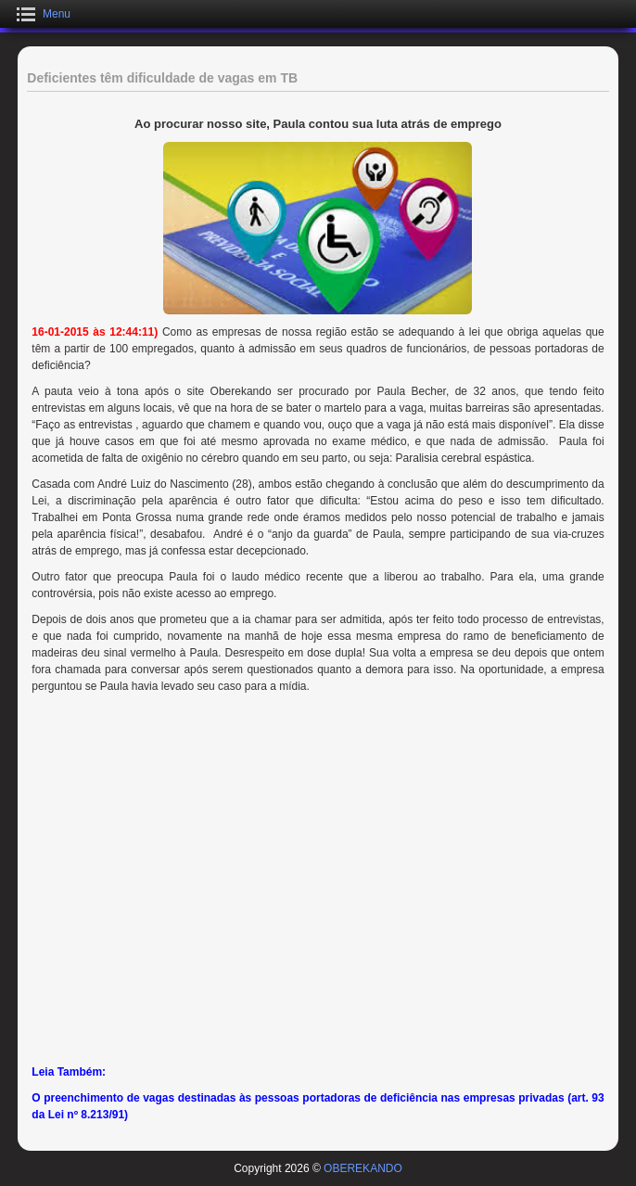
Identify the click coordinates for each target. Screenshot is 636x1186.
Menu (56, 13)
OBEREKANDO (363, 1168)
